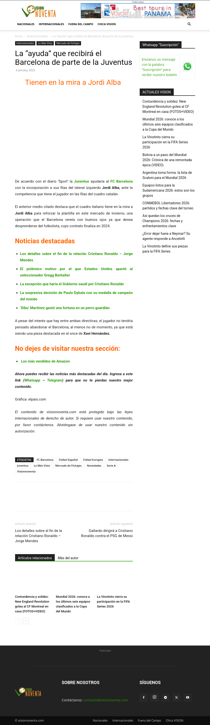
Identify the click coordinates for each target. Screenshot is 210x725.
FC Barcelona (45, 459)
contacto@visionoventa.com (105, 700)
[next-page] (26, 621)
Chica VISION (107, 24)
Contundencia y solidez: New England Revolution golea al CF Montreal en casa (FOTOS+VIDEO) (168, 106)
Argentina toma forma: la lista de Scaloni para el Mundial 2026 (167, 175)
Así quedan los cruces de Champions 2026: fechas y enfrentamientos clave (163, 221)
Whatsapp (32, 380)
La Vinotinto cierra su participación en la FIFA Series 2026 (113, 601)
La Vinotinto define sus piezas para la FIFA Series (165, 248)
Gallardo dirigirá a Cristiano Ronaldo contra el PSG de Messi (107, 533)
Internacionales (51, 24)
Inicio (18, 36)
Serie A (111, 465)
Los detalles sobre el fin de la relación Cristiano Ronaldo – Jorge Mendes (38, 536)
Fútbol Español (68, 459)
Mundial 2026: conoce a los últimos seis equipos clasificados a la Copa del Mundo (168, 124)
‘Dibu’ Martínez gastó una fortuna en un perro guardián (65, 308)
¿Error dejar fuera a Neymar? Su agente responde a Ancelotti (166, 236)
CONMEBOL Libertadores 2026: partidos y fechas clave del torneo (168, 205)
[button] (189, 24)
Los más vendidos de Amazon (45, 361)
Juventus (22, 465)
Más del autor (68, 558)
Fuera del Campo (80, 24)
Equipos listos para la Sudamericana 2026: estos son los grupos (169, 190)
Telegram (54, 380)
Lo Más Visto (45, 43)
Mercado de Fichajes (68, 43)
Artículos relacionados (35, 558)
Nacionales (26, 24)
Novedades (94, 465)
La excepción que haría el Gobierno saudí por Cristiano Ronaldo (72, 284)
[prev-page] (18, 621)
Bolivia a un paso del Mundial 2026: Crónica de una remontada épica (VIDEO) (167, 160)
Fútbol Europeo (93, 459)
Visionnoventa (26, 471)
